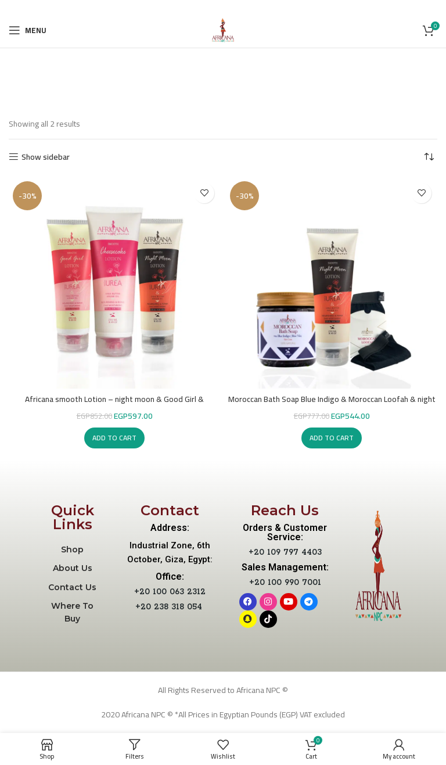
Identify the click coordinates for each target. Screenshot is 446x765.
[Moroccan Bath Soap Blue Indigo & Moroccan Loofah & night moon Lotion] (331, 283)
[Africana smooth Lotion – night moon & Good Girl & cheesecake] (114, 283)
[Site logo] (223, 29)
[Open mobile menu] (27, 30)
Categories (229, 92)
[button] (114, 438)
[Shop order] (428, 157)
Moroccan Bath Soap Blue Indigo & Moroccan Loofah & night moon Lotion (331, 405)
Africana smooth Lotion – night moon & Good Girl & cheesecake (114, 405)
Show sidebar (45, 157)
